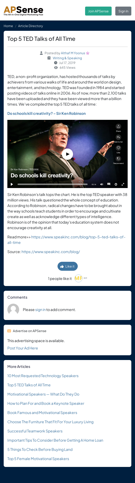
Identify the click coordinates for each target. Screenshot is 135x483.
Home (8, 26)
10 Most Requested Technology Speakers (43, 375)
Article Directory (30, 26)
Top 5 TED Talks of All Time (29, 384)
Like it (67, 266)
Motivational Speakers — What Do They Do (43, 394)
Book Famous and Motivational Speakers (42, 412)
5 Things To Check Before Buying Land (39, 449)
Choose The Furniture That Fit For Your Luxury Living (50, 421)
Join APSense (98, 11)
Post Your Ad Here (22, 348)
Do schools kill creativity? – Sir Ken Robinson (46, 113)
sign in (40, 309)
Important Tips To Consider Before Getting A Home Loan (55, 440)
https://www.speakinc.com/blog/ (51, 251)
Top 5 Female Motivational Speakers (38, 458)
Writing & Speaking (67, 58)
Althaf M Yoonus (73, 53)
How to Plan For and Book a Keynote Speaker (45, 403)
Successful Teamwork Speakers (35, 430)
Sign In (123, 11)
